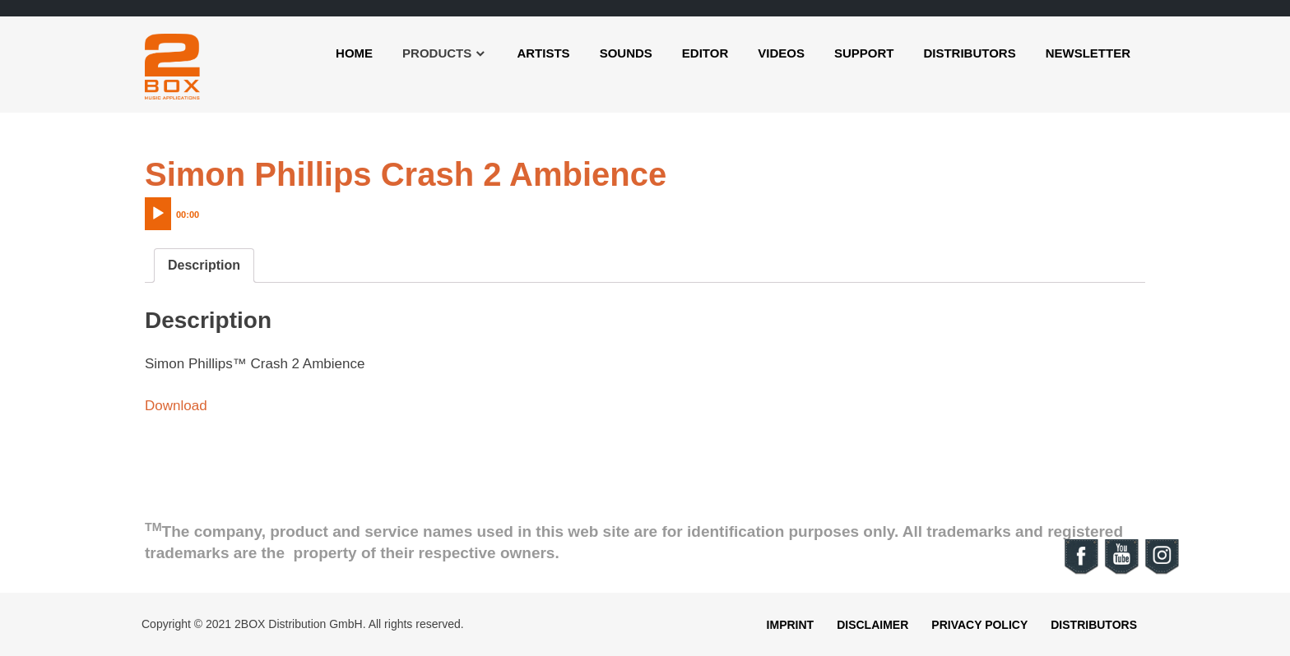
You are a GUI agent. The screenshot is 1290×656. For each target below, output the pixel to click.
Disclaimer (872, 624)
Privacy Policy (979, 624)
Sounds (626, 53)
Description (204, 265)
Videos (781, 53)
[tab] (204, 265)
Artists (543, 53)
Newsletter (1088, 53)
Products (436, 53)
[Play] (158, 214)
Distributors (969, 53)
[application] (206, 209)
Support (864, 53)
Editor (705, 53)
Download (176, 405)
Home (354, 53)
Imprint (790, 624)
